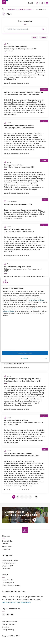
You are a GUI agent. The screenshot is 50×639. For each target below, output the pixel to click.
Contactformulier (7, 580)
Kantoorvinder (7, 546)
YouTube (12, 614)
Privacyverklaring (8, 630)
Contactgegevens (8, 582)
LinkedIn (8, 614)
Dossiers (5, 544)
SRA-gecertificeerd (8, 563)
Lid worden (6, 568)
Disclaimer (5, 627)
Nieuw (34, 37)
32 (36, 497)
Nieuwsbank (6, 549)
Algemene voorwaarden (10, 621)
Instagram (3, 614)
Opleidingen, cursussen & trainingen (19, 9)
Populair (43, 37)
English (30, 3)
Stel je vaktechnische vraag (11, 585)
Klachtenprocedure (8, 624)
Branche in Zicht (7, 541)
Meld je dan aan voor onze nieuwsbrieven (16, 602)
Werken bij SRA (7, 566)
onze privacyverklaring (36, 300)
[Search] (25, 29)
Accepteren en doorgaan (31, 353)
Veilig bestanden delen (10, 560)
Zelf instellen (33, 358)
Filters (9, 14)
